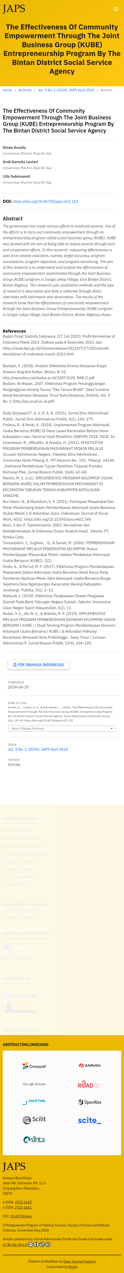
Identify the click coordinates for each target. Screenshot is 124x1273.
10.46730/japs (21, 1216)
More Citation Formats (27, 728)
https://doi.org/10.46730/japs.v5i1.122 (45, 201)
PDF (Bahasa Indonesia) (40, 664)
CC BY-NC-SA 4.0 (26, 1244)
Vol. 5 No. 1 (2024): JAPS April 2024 (66, 90)
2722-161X (23, 1202)
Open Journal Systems (79, 1261)
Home (7, 90)
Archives (25, 90)
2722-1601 (23, 1207)
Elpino (73, 1267)
